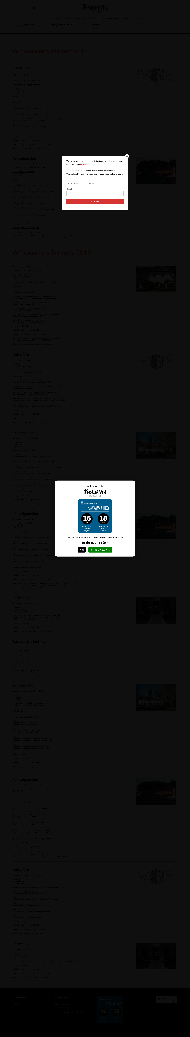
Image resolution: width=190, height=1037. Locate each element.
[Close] (127, 156)
